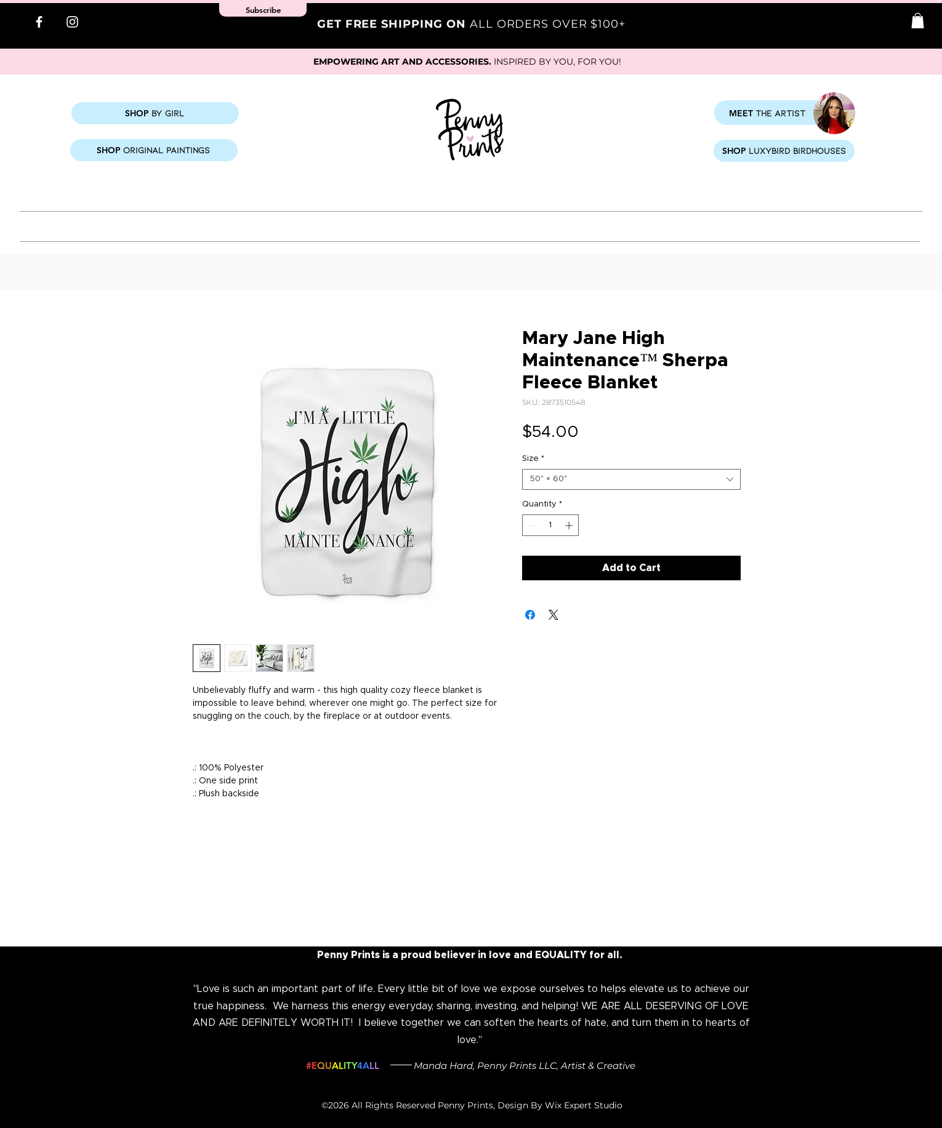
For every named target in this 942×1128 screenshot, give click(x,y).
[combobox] (631, 479)
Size (533, 459)
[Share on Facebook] (530, 614)
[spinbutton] (551, 525)
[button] (917, 20)
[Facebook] (39, 22)
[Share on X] (553, 614)
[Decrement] (531, 525)
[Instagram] (72, 22)
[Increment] (570, 525)
